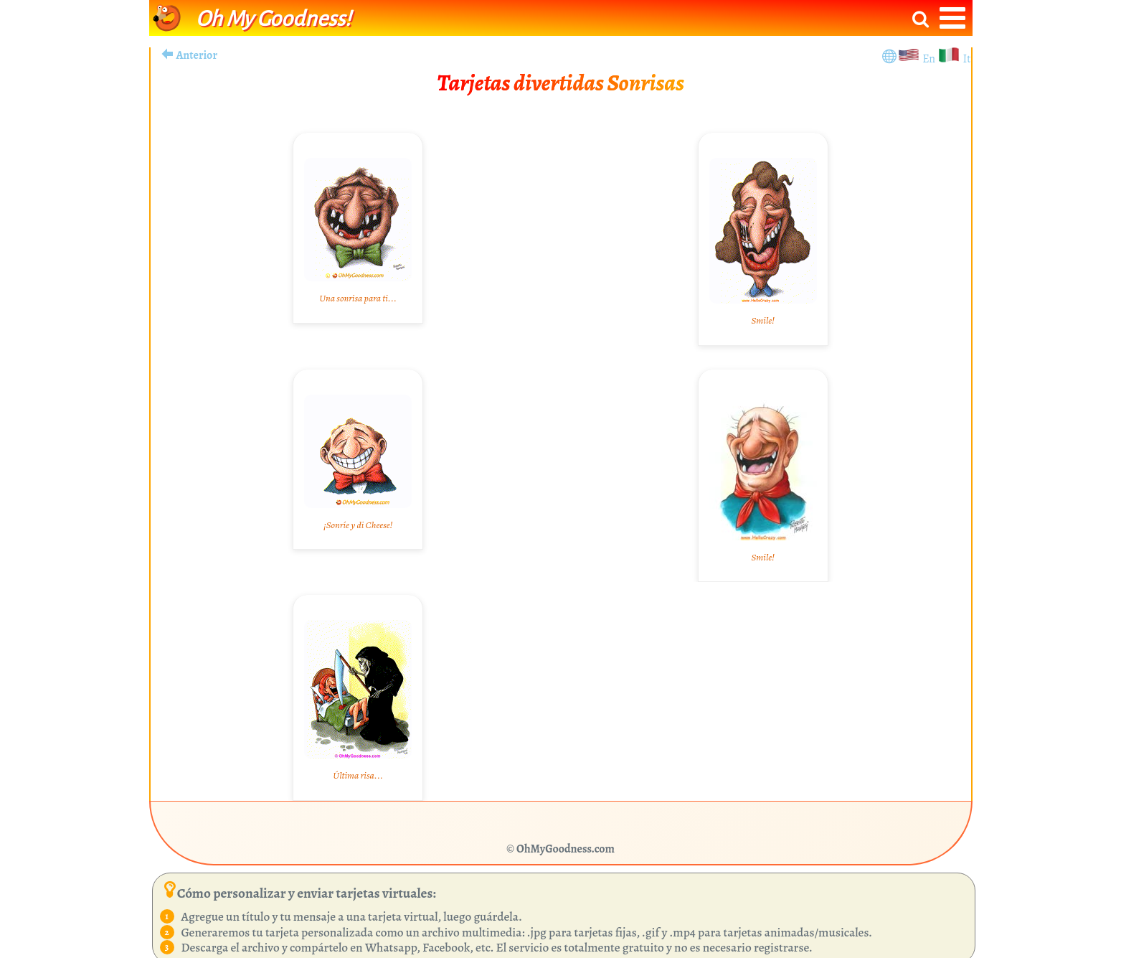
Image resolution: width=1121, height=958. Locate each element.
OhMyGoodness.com (565, 849)
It (966, 59)
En (929, 59)
